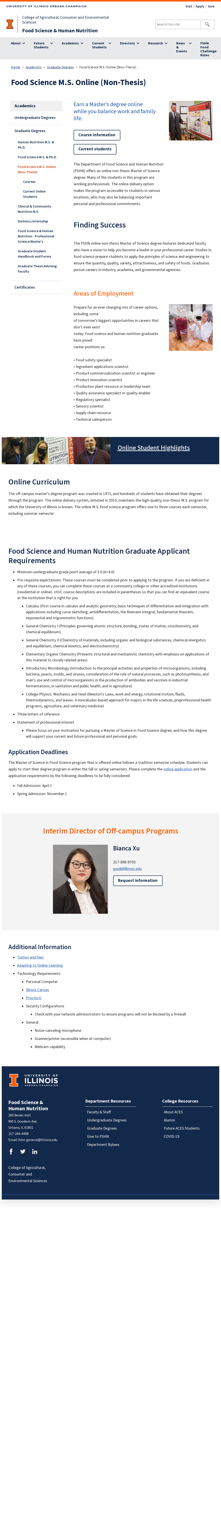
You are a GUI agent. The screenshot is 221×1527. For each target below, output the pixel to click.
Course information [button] (96, 135)
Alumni (169, 1120)
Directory (127, 43)
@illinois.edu (131, 869)
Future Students (41, 45)
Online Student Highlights (154, 448)
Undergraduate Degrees (35, 117)
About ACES (173, 1112)
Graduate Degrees (60, 67)
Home (15, 67)
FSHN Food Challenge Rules (208, 49)
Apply (200, 6)
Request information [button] (138, 881)
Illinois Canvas (37, 990)
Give (211, 6)
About (16, 43)
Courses (29, 181)
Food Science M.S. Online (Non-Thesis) (37, 169)
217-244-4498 (18, 1133)
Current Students (99, 45)
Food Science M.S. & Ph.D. (37, 157)
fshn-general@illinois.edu (37, 1140)
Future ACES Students (182, 1128)
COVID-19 (171, 1136)
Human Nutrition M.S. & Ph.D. (36, 145)
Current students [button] (95, 149)
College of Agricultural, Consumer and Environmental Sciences (65, 20)
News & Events (181, 47)
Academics (70, 43)
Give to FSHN (98, 1136)
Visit (188, 6)
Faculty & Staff (99, 1112)
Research (155, 43)
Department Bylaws (103, 1144)
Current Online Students (34, 194)
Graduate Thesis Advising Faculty (37, 269)
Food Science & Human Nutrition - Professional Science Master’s (36, 236)
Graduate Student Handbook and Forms (34, 254)
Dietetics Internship (33, 221)
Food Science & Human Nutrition (60, 31)
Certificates (24, 287)
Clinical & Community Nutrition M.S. (34, 209)
